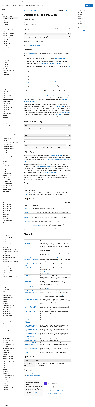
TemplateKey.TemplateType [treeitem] (8, 344)
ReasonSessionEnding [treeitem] (7, 243)
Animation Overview (59, 76)
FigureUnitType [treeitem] (6, 86)
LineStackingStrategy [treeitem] (7, 183)
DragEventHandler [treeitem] (6, 49)
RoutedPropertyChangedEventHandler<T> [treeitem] (10, 277)
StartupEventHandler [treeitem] (7, 313)
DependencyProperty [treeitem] (8, 18)
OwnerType (26, 217)
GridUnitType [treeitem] (5, 154)
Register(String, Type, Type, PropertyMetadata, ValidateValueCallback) (31, 307)
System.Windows (33, 22)
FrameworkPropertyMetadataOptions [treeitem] (10, 135)
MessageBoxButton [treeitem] (7, 204)
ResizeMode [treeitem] (5, 253)
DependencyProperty (30, 53)
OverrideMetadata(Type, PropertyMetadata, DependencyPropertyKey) (31, 292)
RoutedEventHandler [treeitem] (7, 268)
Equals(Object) (27, 253)
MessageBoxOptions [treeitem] (7, 208)
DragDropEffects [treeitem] (6, 43)
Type (45, 271)
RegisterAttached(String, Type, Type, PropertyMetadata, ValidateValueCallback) (31, 321)
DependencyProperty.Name (55, 155)
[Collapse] (16, 9)
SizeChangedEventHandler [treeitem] (8, 297)
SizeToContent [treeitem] (6, 303)
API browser (33, 10)
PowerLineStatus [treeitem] (6, 226)
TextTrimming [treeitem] (5, 371)
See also (80, 23)
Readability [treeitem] (5, 241)
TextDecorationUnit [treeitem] (7, 367)
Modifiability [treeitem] (5, 212)
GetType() (26, 271)
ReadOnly (26, 224)
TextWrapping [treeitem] (6, 373)
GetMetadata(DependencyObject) (31, 259)
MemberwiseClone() (28, 286)
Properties (80, 18)
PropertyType (27, 221)
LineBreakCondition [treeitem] (7, 181)
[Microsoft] (2, 2)
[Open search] (88, 2)
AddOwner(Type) (27, 249)
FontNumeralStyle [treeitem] (6, 101)
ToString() (26, 352)
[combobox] (9, 12)
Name (25, 214)
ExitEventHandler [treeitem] (6, 74)
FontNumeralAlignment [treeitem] (8, 99)
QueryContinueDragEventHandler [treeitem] (10, 239)
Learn (25, 10)
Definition (80, 12)
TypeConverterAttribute (34, 45)
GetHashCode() (27, 257)
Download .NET (89, 5)
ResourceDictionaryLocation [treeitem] (9, 257)
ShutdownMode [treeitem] (6, 291)
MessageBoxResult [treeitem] (7, 210)
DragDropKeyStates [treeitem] (7, 45)
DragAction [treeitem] (5, 39)
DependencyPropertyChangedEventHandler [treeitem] (10, 30)
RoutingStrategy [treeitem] (6, 280)
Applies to (80, 21)
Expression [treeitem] (5, 76)
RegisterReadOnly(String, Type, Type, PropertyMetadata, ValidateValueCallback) (31, 344)
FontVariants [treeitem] (5, 117)
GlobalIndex (26, 212)
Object (31, 41)
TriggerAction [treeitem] (5, 385)
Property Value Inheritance (43, 73)
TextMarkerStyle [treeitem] (6, 369)
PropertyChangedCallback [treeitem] (8, 230)
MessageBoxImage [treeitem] (7, 206)
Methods (80, 20)
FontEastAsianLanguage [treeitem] (8, 93)
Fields (79, 16)
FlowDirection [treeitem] (6, 89)
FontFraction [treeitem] (5, 97)
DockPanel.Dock (66, 112)
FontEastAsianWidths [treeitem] (7, 95)
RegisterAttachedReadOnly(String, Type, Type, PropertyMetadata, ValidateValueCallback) (31, 335)
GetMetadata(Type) (28, 267)
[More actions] (70, 10)
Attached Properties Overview (39, 118)
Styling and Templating (60, 58)
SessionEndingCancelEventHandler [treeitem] (10, 284)
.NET (28, 10)
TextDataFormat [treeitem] (6, 352)
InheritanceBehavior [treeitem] (7, 167)
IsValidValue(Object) (28, 281)
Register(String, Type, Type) (30, 315)
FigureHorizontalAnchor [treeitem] (8, 80)
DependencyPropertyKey (59, 295)
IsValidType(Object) (28, 275)
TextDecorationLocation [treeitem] (8, 363)
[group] (47, 37)
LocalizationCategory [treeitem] (7, 189)
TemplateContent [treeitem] (6, 338)
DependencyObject (59, 106)
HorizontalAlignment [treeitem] (7, 158)
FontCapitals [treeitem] (5, 91)
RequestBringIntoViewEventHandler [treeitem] (10, 251)
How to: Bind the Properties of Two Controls (50, 63)
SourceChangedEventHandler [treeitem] (9, 307)
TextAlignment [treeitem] (6, 350)
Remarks (80, 14)
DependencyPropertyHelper (33, 375)
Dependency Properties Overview (55, 95)
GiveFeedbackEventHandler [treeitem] (8, 148)
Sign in (91, 1)
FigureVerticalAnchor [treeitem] (7, 87)
